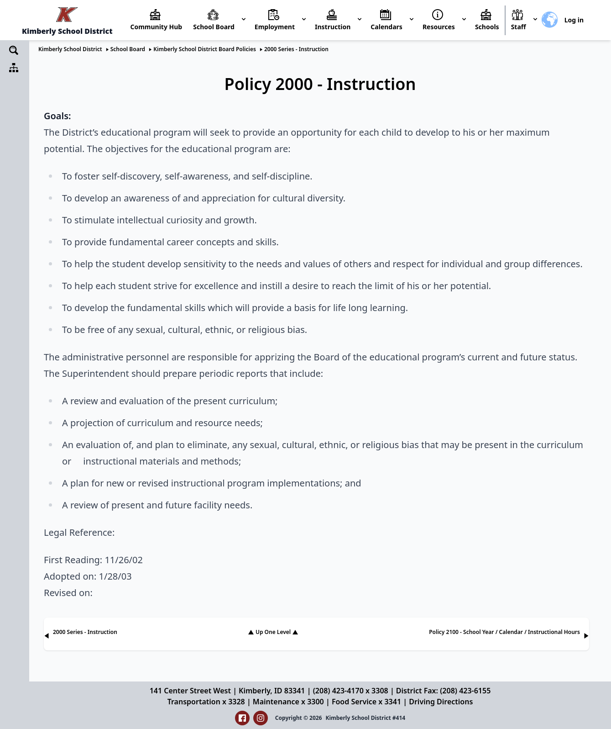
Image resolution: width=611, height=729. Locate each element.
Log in (574, 20)
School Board (127, 49)
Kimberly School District (70, 49)
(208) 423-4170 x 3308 (350, 691)
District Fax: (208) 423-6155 (443, 691)
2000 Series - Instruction (296, 49)
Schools (487, 26)
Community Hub (156, 26)
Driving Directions (441, 702)
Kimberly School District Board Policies (204, 49)
